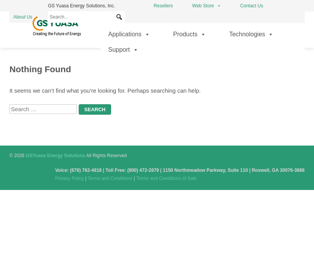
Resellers (163, 5)
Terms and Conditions (110, 178)
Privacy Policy (69, 178)
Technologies (251, 34)
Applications (129, 34)
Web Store (206, 5)
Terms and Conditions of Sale (166, 178)
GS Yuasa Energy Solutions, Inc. (81, 5)
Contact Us (251, 5)
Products (189, 34)
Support (123, 50)
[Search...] (86, 17)
